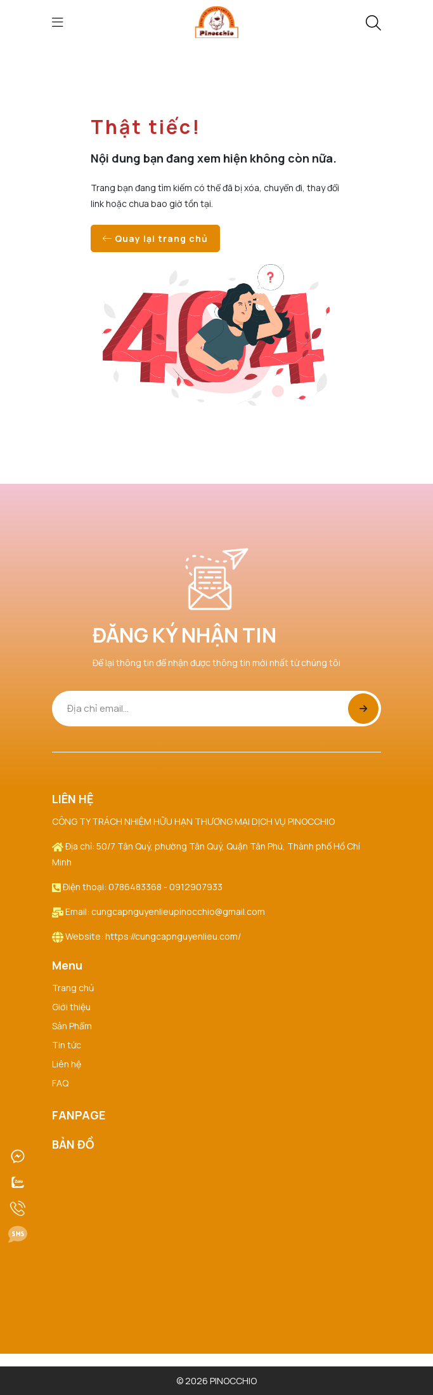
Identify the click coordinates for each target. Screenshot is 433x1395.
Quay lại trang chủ (155, 238)
